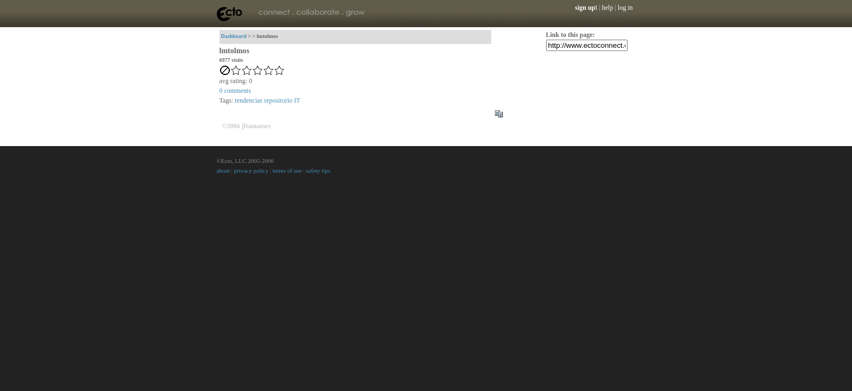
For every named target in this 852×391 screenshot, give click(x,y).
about (223, 170)
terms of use (287, 170)
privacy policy (251, 170)
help (607, 7)
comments (235, 90)
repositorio (278, 100)
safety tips (318, 170)
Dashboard (234, 36)
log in (625, 7)
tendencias (248, 100)
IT (297, 100)
